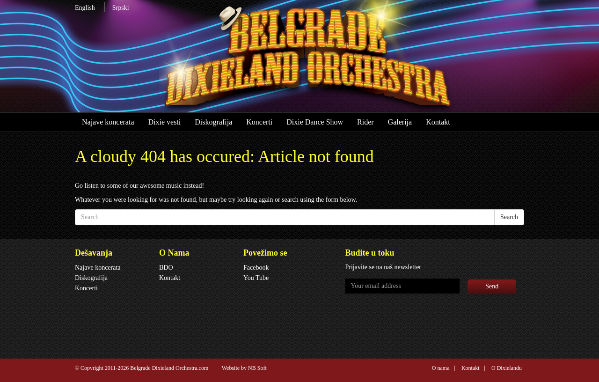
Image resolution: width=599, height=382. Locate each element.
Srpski (120, 7)
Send (491, 286)
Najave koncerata (108, 122)
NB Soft (257, 368)
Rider (365, 122)
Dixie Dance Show (314, 122)
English (85, 7)
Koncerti (259, 122)
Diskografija (213, 122)
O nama (441, 368)
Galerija (400, 122)
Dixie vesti (164, 122)
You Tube (256, 277)
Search (509, 216)
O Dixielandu (506, 368)
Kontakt (438, 122)
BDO (166, 267)
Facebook (256, 267)
